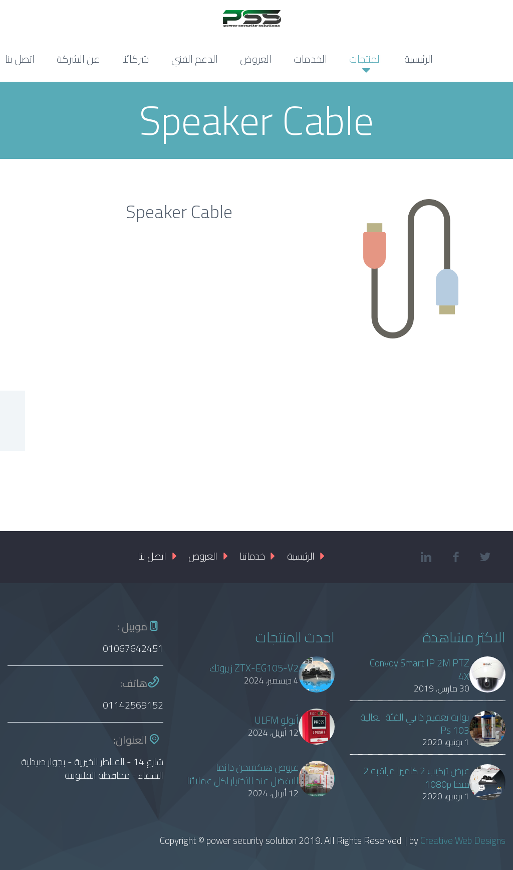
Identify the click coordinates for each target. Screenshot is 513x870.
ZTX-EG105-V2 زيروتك (254, 668)
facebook (455, 557)
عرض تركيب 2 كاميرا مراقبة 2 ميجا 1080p (416, 777)
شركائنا (135, 59)
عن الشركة (78, 59)
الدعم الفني (194, 59)
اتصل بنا (152, 556)
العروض (256, 59)
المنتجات (365, 59)
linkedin (426, 557)
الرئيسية (418, 59)
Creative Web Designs (462, 840)
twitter (485, 557)
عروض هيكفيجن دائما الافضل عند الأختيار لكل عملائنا (243, 774)
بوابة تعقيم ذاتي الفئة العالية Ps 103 (414, 724)
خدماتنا (252, 556)
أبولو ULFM (276, 720)
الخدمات (310, 59)
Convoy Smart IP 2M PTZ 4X (419, 669)
